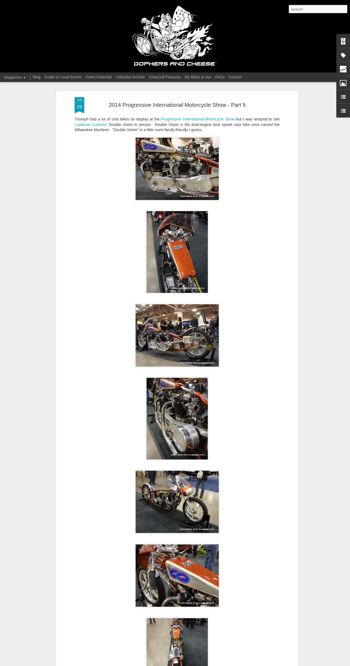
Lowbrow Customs (91, 124)
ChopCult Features (165, 77)
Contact (235, 77)
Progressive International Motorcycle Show (198, 119)
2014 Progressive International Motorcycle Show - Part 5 (177, 105)
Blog (36, 77)
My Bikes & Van (198, 77)
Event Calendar (99, 77)
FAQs (220, 77)
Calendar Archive (130, 77)
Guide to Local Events (63, 77)
